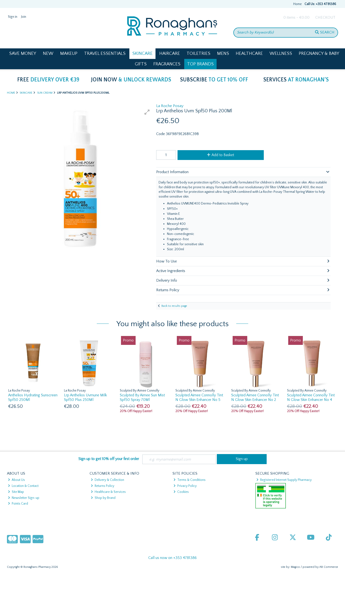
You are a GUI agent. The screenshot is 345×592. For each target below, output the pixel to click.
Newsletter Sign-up (23, 498)
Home (297, 4)
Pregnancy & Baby (319, 53)
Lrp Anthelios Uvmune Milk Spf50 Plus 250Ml (85, 397)
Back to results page (174, 305)
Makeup (68, 53)
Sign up (242, 459)
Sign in (12, 17)
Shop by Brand (103, 498)
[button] (147, 112)
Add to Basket (220, 155)
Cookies (181, 492)
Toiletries (198, 53)
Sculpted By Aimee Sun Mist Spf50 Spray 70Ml (142, 397)
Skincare (142, 53)
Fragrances (166, 64)
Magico (295, 567)
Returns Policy (102, 486)
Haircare (169, 53)
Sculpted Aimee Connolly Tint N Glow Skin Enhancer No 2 (255, 397)
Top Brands (200, 64)
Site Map (16, 492)
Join (23, 17)
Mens (223, 53)
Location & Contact (23, 486)
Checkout (325, 17)
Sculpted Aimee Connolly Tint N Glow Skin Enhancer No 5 (199, 397)
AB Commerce (328, 567)
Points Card (18, 504)
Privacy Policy (185, 486)
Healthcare (249, 53)
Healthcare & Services (108, 492)
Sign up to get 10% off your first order (108, 459)
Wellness (281, 53)
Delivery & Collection (107, 480)
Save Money (22, 53)
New (48, 53)
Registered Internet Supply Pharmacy (284, 480)
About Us (16, 480)
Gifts (141, 64)
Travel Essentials (105, 53)
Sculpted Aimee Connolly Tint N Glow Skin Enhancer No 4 (311, 397)
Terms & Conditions (189, 480)
